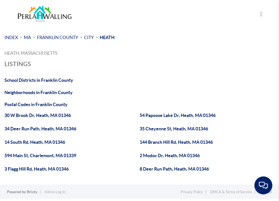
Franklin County (57, 37)
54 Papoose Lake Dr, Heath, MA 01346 (178, 115)
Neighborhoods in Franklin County (38, 92)
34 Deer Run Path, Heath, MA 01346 (40, 128)
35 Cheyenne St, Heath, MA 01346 (174, 128)
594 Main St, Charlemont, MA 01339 (40, 155)
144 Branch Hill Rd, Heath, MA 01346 (176, 142)
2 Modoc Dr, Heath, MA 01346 (170, 155)
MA (27, 37)
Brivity (32, 192)
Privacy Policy (192, 192)
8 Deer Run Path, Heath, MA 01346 (174, 169)
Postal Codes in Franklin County (36, 104)
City (89, 37)
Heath (107, 37)
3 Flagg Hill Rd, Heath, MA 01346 (36, 169)
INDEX (11, 37)
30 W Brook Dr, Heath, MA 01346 (37, 115)
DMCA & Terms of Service (231, 192)
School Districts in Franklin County (38, 80)
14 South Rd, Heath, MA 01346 (34, 142)
